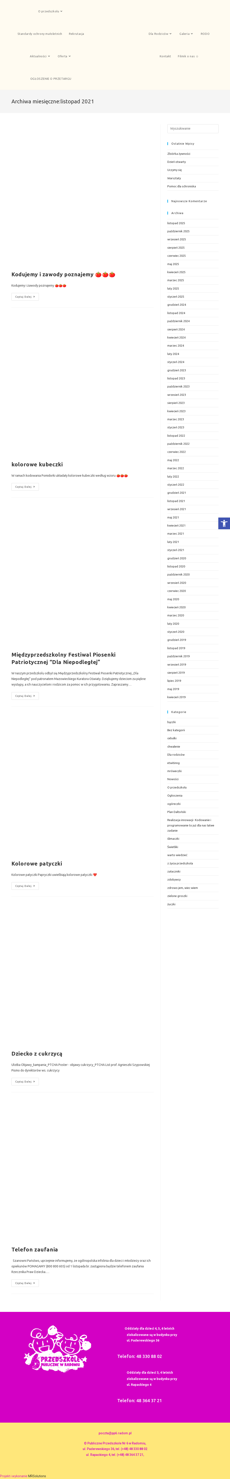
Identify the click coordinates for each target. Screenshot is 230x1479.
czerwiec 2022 (176, 451)
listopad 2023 (176, 378)
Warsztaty (174, 178)
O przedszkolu (177, 787)
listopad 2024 (176, 312)
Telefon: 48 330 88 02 (139, 1356)
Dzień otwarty (176, 161)
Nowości (173, 779)
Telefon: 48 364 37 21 (139, 1400)
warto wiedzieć (177, 855)
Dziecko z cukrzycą (36, 1054)
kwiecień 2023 (176, 411)
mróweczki (174, 771)
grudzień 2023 (176, 370)
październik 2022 (178, 443)
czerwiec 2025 (176, 255)
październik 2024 (178, 321)
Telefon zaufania (34, 1250)
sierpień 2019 (176, 672)
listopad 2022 (176, 435)
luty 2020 (173, 623)
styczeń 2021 (175, 549)
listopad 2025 (176, 223)
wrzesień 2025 (176, 239)
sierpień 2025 (176, 247)
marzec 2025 (175, 280)
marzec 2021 (175, 533)
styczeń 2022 (175, 484)
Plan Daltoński (176, 811)
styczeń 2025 (175, 296)
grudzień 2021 (176, 492)
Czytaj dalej (27, 295)
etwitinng (173, 762)
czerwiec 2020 (176, 590)
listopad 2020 (176, 566)
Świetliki (172, 846)
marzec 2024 (175, 345)
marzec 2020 (175, 615)
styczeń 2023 (175, 427)
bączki (171, 722)
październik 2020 (178, 574)
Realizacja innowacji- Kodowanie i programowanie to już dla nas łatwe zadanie (190, 825)
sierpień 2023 (176, 402)
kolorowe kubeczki (37, 464)
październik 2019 (178, 656)
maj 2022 (173, 460)
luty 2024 (173, 353)
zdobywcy (174, 879)
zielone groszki (177, 895)
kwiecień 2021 (176, 525)
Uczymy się (174, 169)
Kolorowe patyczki (36, 864)
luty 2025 (173, 288)
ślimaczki (173, 838)
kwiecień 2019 (176, 697)
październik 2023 (178, 386)
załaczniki (173, 871)
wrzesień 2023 (176, 394)
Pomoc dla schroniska (181, 186)
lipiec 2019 (174, 680)
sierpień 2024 (176, 329)
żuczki (171, 904)
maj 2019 (173, 689)
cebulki (172, 738)
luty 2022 (173, 476)
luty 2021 (173, 541)
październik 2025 (178, 231)
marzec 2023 (175, 419)
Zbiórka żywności (178, 153)
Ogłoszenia (174, 795)
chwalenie (173, 746)
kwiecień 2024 (176, 337)
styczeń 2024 (175, 361)
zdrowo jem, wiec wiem (182, 887)
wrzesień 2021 (176, 509)
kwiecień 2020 (176, 607)
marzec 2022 (175, 468)
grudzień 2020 (176, 558)
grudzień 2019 (176, 639)
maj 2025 (173, 264)
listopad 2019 (176, 648)
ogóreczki (174, 803)
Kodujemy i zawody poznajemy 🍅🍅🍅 (63, 274)
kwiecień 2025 (176, 272)
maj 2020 (173, 599)
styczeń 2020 (175, 631)
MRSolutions (37, 1476)
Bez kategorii (176, 730)
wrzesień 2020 (176, 582)
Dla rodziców (176, 754)
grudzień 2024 (176, 304)
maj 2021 (173, 517)
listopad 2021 (176, 501)
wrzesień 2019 (176, 664)
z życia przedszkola (180, 863)
